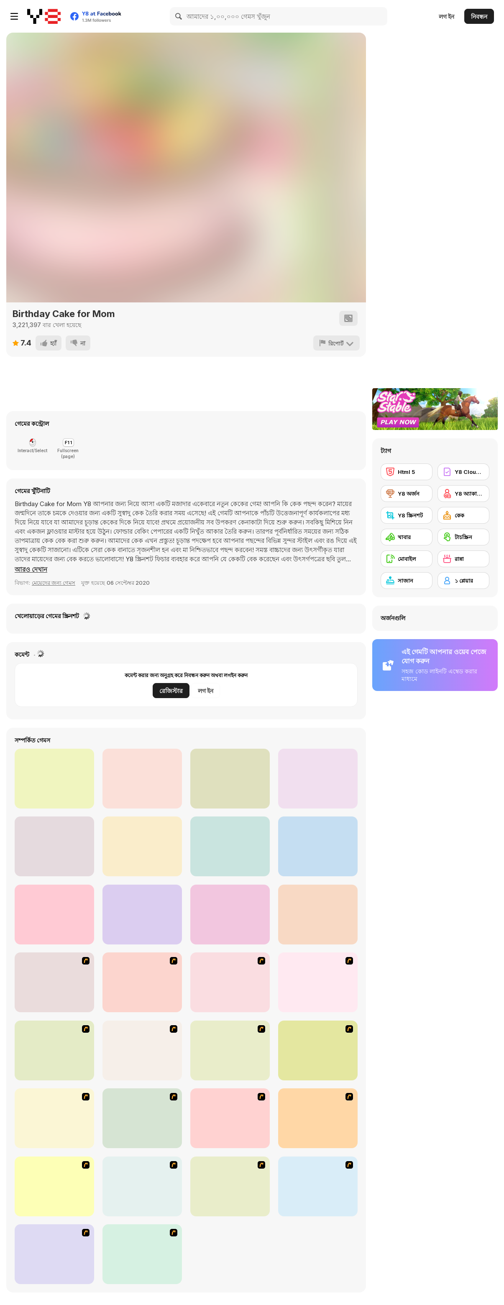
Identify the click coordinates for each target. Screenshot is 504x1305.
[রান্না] (463, 558)
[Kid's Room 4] (142, 1118)
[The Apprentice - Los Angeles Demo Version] (230, 1050)
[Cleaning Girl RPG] (54, 779)
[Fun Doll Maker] (142, 846)
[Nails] (142, 1186)
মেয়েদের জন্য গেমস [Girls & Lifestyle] (53, 582)
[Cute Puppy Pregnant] (230, 779)
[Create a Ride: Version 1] (142, 982)
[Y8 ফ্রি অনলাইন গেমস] (44, 16)
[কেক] (463, 515)
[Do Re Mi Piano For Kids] (230, 914)
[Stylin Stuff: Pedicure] (54, 1254)
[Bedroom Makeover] (142, 1254)
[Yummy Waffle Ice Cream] (318, 846)
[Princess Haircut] (54, 846)
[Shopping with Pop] (230, 846)
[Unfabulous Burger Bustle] (318, 1186)
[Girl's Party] (54, 1186)
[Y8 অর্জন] (406, 493)
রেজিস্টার (171, 690)
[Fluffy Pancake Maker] (318, 779)
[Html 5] (406, 471)
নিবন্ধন (479, 16)
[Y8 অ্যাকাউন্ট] (463, 493)
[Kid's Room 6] (318, 1118)
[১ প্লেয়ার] (463, 580)
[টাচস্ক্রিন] (463, 537)
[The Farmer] (54, 1118)
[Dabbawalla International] (54, 1050)
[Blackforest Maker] (54, 914)
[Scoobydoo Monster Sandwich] (318, 982)
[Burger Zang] (318, 1050)
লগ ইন (446, 16)
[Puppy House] (142, 779)
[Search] (179, 16)
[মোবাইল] (406, 558)
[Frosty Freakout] (142, 1050)
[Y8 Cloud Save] (463, 471)
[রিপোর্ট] (336, 343)
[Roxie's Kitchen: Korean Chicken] (318, 914)
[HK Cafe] (230, 1186)
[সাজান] (406, 580)
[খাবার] (406, 537)
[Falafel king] (230, 982)
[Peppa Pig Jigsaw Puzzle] (142, 914)
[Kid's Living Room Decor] (230, 1118)
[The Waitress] (54, 982)
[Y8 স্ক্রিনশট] (406, 515)
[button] (31, 569)
